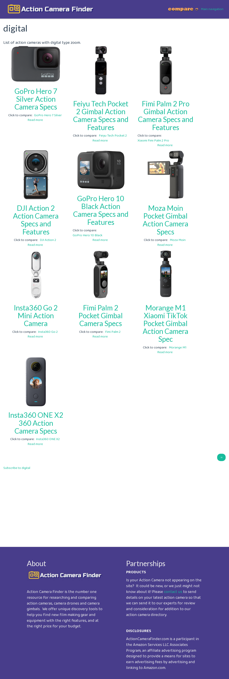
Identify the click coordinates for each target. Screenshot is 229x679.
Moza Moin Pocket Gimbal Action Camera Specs (165, 220)
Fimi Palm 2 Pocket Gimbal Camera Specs (100, 315)
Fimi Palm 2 (113, 332)
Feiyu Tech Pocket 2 (113, 135)
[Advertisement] (114, 505)
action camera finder (57, 9)
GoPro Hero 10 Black (87, 235)
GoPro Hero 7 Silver (48, 115)
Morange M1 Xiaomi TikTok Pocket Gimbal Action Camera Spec (165, 323)
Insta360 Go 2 (48, 332)
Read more (35, 120)
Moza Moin (178, 240)
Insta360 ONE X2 (48, 439)
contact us (173, 592)
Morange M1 (178, 347)
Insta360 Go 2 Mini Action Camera (36, 315)
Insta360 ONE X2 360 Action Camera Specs (35, 423)
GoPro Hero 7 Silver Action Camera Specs (36, 99)
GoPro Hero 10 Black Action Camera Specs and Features (100, 210)
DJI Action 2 (48, 240)
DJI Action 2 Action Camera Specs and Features (36, 220)
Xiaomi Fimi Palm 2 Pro (153, 140)
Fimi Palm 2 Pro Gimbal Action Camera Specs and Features (165, 115)
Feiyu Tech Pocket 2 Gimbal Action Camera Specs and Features (100, 115)
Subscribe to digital (16, 468)
